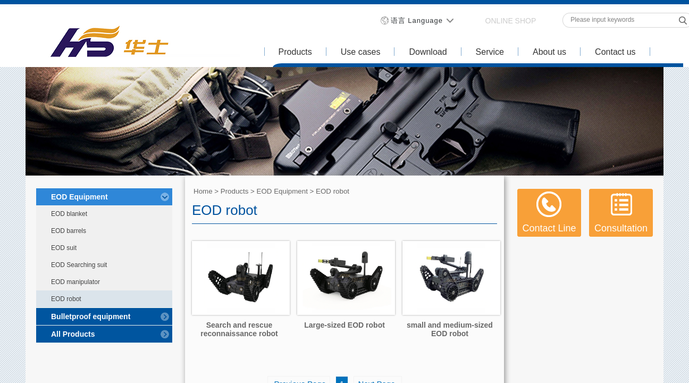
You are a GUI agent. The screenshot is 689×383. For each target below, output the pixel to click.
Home (203, 191)
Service (490, 51)
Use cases (361, 51)
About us (549, 51)
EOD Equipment (282, 191)
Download (428, 51)
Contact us (615, 51)
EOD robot (332, 191)
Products (295, 51)
